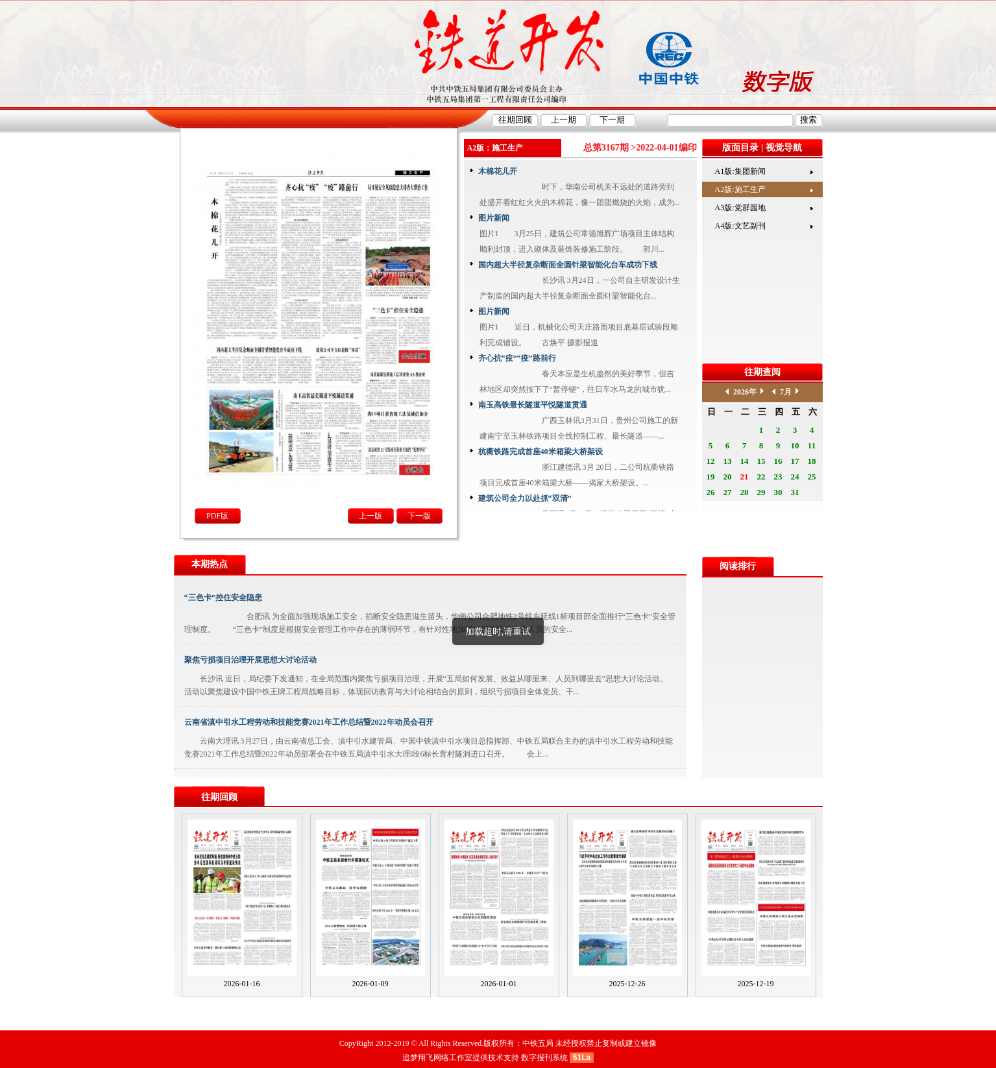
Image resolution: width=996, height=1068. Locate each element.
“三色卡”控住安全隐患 (223, 597)
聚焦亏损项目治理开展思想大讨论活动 (250, 659)
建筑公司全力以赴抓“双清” (525, 498)
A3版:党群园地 (740, 207)
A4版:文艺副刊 (740, 225)
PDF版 (217, 515)
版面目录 (740, 147)
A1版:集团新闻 (740, 171)
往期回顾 (219, 797)
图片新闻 (493, 218)
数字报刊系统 (544, 1057)
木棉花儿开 (497, 171)
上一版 (370, 515)
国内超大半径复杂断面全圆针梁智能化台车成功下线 (567, 264)
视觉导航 (784, 147)
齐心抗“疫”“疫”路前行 (517, 358)
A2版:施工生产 (740, 189)
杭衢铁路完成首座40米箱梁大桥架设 (540, 451)
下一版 (419, 515)
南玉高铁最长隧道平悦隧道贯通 (532, 404)
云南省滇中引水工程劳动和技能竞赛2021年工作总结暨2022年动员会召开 (308, 722)
